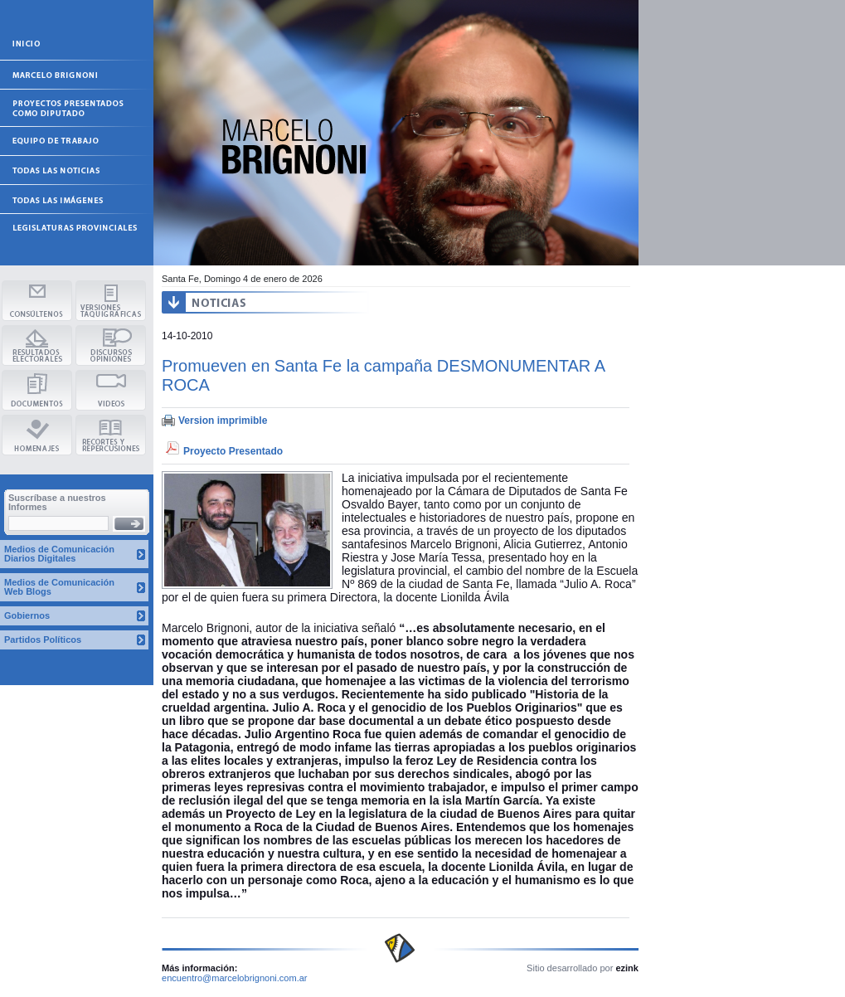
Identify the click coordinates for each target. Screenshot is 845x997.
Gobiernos (27, 615)
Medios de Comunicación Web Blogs (59, 586)
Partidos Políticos (42, 639)
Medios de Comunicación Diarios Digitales (59, 553)
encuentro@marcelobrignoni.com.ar (235, 978)
